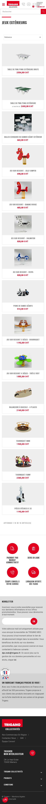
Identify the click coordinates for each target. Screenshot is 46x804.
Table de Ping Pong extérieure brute (23, 69)
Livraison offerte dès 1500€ (33, 582)
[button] (5, 800)
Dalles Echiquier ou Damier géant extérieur (23, 137)
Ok (34, 621)
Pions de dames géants (23, 306)
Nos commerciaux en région (14, 735)
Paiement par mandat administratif (12, 560)
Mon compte (29, 4)
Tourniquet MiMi (23, 441)
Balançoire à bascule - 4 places (23, 407)
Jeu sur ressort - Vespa (23, 272)
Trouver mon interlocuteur (14, 753)
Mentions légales (18, 796)
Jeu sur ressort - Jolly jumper (23, 171)
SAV (22, 738)
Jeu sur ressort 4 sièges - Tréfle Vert (23, 373)
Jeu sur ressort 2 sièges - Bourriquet (23, 339)
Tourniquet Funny (23, 474)
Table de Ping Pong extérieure (23, 103)
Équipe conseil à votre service (12, 582)
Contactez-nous (9, 738)
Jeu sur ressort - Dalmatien (23, 238)
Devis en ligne (33, 557)
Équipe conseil (8, 741)
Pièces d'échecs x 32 (23, 508)
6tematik (12, 799)
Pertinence (23, 37)
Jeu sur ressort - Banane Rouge (23, 204)
